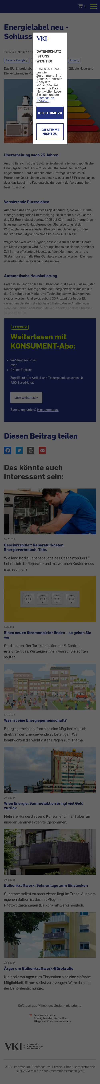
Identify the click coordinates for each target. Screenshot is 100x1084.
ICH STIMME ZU (50, 113)
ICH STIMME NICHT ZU (50, 132)
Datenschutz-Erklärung (45, 99)
